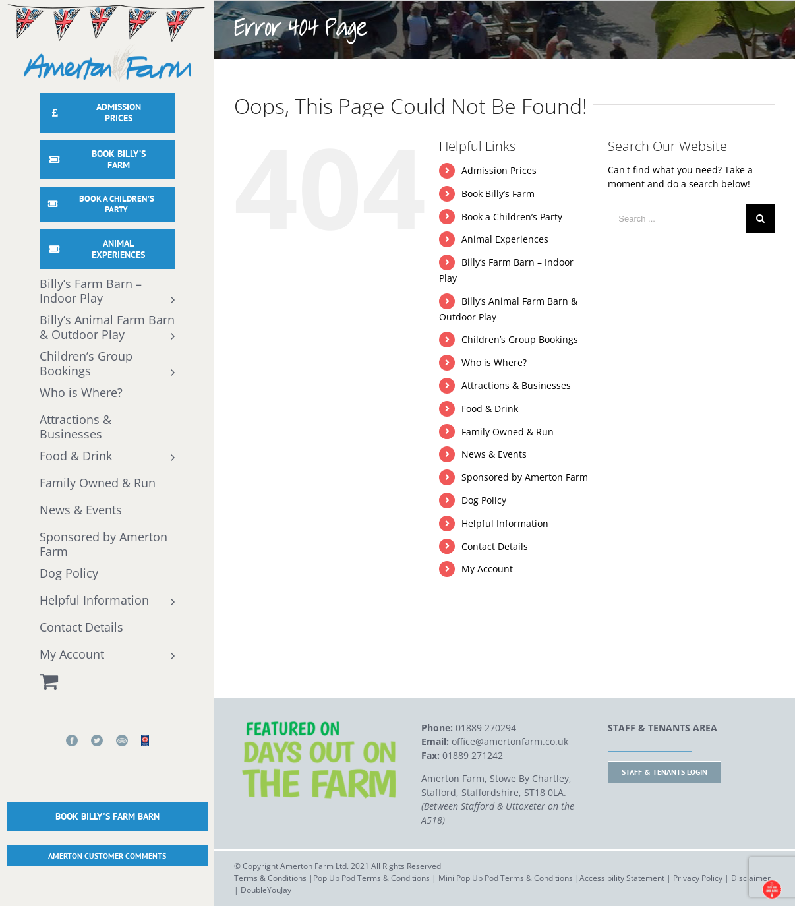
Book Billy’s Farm (498, 193)
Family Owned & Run (507, 431)
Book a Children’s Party (511, 216)
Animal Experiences (504, 239)
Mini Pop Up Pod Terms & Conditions (505, 878)
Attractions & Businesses (516, 385)
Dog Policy (483, 500)
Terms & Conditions (270, 878)
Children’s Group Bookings (519, 339)
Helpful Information (504, 523)
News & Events (494, 454)
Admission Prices (499, 170)
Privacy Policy (697, 878)
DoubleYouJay (266, 889)
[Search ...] (677, 218)
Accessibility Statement (621, 878)
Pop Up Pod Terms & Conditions (371, 878)
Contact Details (494, 546)
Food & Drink (489, 408)
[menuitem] (107, 116)
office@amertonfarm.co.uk (510, 741)
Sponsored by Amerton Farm (524, 477)
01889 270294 (486, 727)
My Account (487, 568)
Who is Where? (494, 362)
